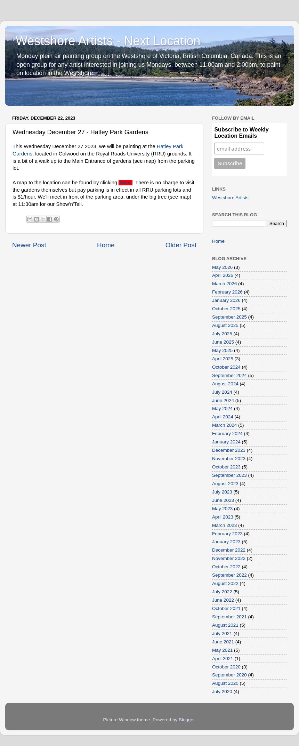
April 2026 (222, 275)
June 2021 (223, 641)
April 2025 (222, 358)
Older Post (180, 245)
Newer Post (29, 245)
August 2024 (225, 383)
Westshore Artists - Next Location (108, 41)
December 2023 (228, 450)
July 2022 (222, 591)
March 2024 (224, 425)
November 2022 (228, 558)
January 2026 (226, 300)
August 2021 (225, 625)
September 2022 (229, 575)
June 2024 (223, 400)
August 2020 (225, 683)
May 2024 (222, 408)
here (125, 182)
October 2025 (226, 308)
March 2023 (224, 525)
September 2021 (229, 616)
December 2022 (228, 550)
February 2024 (227, 433)
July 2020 (222, 691)
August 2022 (225, 583)
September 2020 (229, 674)
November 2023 (228, 458)
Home (105, 245)
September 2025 (229, 317)
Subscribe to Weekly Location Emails (241, 133)
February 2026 (227, 292)
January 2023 (226, 541)
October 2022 (226, 566)
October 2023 (226, 467)
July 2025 (222, 333)
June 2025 (223, 342)
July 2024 (222, 392)
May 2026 (222, 267)
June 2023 (223, 500)
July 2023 (222, 492)
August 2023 (225, 483)
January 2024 (226, 441)
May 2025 (222, 350)
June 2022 (223, 600)
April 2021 (222, 658)
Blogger (187, 719)
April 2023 (222, 517)
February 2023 (227, 533)
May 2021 (222, 650)
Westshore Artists (230, 197)
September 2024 (229, 375)
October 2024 (226, 367)
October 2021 (226, 608)
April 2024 (222, 416)
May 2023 (222, 508)
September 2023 (229, 475)
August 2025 (225, 325)
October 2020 (226, 666)
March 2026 (224, 283)
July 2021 (222, 633)
